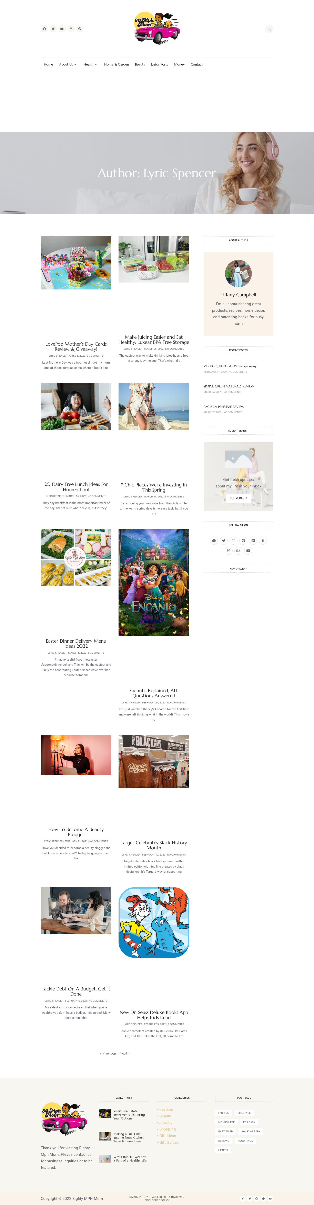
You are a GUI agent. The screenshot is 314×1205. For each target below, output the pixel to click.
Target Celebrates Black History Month (154, 845)
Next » (125, 1053)
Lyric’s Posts (159, 64)
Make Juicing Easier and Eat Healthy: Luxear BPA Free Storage (154, 339)
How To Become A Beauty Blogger (76, 832)
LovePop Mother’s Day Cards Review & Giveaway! (76, 346)
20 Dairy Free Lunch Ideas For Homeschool (76, 486)
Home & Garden (116, 64)
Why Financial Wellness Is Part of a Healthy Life (129, 1158)
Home (48, 64)
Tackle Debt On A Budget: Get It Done (76, 991)
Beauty (140, 64)
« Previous (108, 1053)
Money (179, 64)
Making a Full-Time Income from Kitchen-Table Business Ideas (129, 1137)
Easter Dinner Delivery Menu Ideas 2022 (76, 643)
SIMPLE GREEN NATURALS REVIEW (229, 386)
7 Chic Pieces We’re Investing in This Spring (154, 487)
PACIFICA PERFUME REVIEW (224, 407)
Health (90, 64)
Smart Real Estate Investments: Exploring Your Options (129, 1114)
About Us (67, 64)
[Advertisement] (157, 101)
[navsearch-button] (269, 29)
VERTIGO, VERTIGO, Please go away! (230, 366)
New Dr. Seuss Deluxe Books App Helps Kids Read (154, 1014)
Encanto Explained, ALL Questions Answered (153, 693)
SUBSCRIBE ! (238, 498)
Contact (197, 64)
